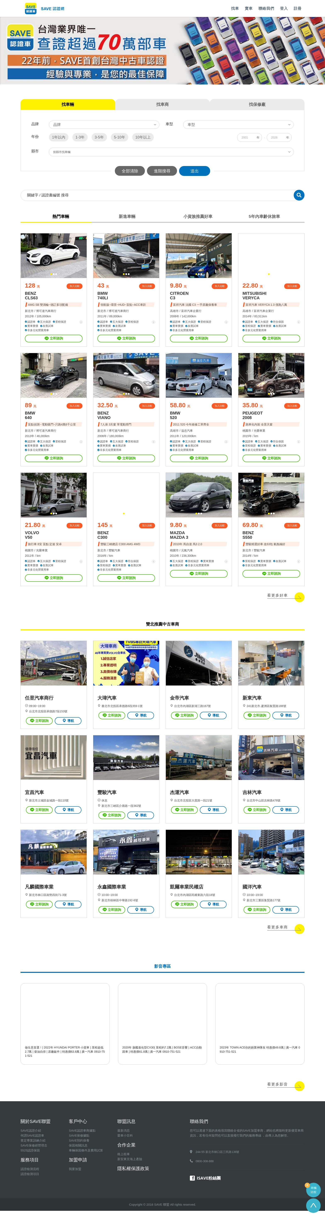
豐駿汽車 (114, 553)
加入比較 (74, 287)
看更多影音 (277, 1090)
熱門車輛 (61, 216)
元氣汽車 (187, 553)
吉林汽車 (252, 797)
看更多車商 (277, 933)
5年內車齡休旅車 (264, 216)
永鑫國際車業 (111, 893)
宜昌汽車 (34, 797)
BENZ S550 (248, 537)
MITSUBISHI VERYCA (255, 296)
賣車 (249, 8)
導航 (68, 725)
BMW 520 (175, 417)
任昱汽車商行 (39, 702)
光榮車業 (259, 432)
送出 (196, 171)
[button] (51, 275)
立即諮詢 (54, 340)
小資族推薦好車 (197, 216)
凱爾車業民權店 (186, 893)
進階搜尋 (162, 171)
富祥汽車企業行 (191, 312)
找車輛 (68, 104)
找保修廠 (257, 104)
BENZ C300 (103, 537)
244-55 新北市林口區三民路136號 (217, 1158)
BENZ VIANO (103, 417)
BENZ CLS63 (31, 296)
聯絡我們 (266, 8)
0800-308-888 (205, 1167)
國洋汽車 (252, 893)
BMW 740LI (102, 296)
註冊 (298, 8)
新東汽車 (252, 702)
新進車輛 (127, 216)
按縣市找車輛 (62, 152)
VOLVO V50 (32, 537)
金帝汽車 (179, 702)
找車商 (162, 104)
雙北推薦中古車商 (162, 627)
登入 (284, 8)
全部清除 (129, 171)
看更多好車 (277, 598)
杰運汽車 (179, 797)
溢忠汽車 (187, 432)
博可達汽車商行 (46, 312)
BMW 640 (30, 417)
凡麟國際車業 (39, 893)
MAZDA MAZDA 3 (179, 537)
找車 (235, 8)
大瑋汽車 (106, 702)
